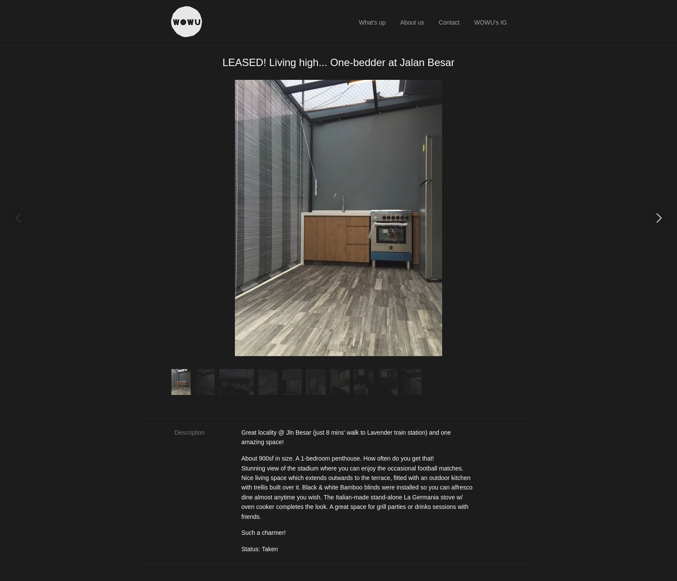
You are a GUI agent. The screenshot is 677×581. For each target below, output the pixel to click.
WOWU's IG (490, 22)
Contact (449, 22)
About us (412, 22)
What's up (372, 22)
